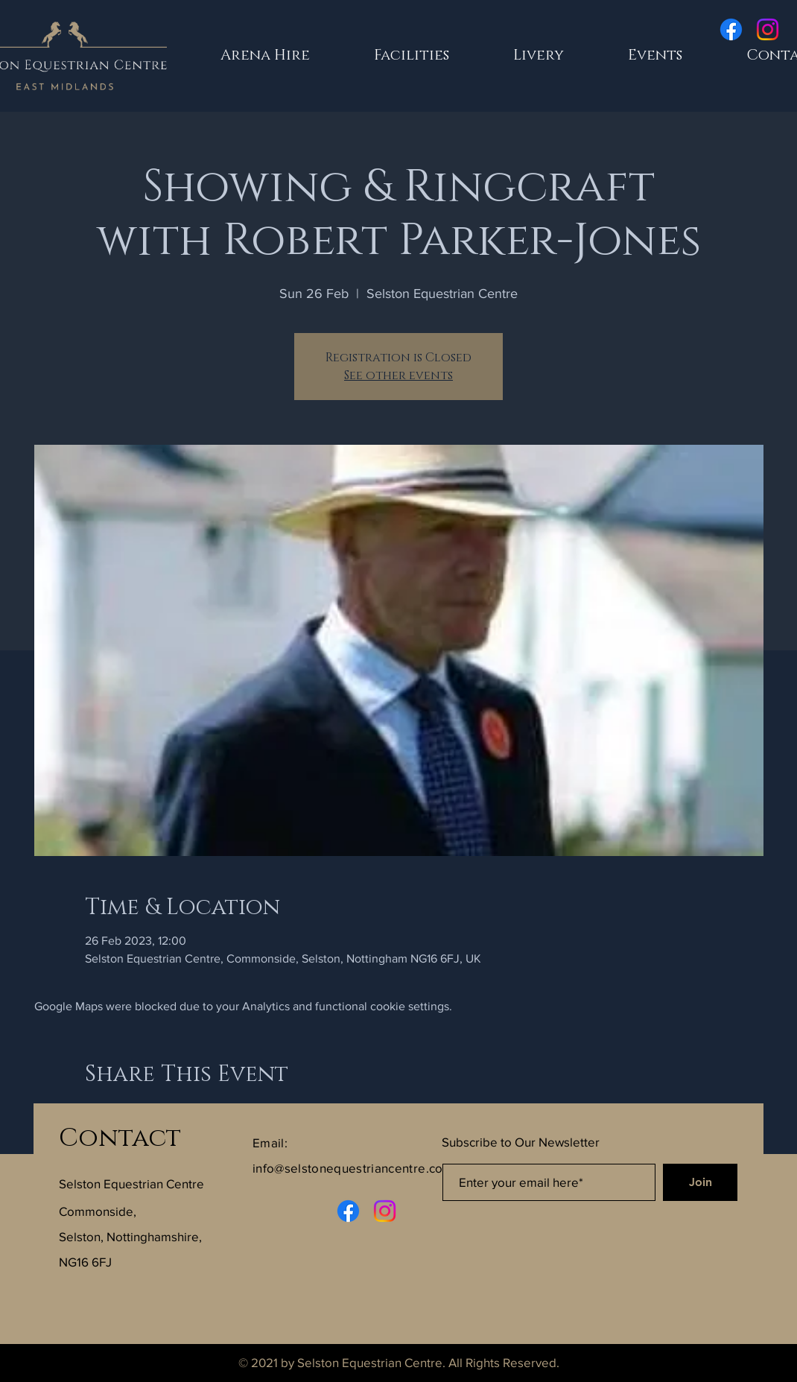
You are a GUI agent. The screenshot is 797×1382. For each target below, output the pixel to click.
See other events (398, 375)
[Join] (700, 1182)
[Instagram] (767, 29)
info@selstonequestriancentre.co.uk (356, 1168)
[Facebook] (731, 29)
